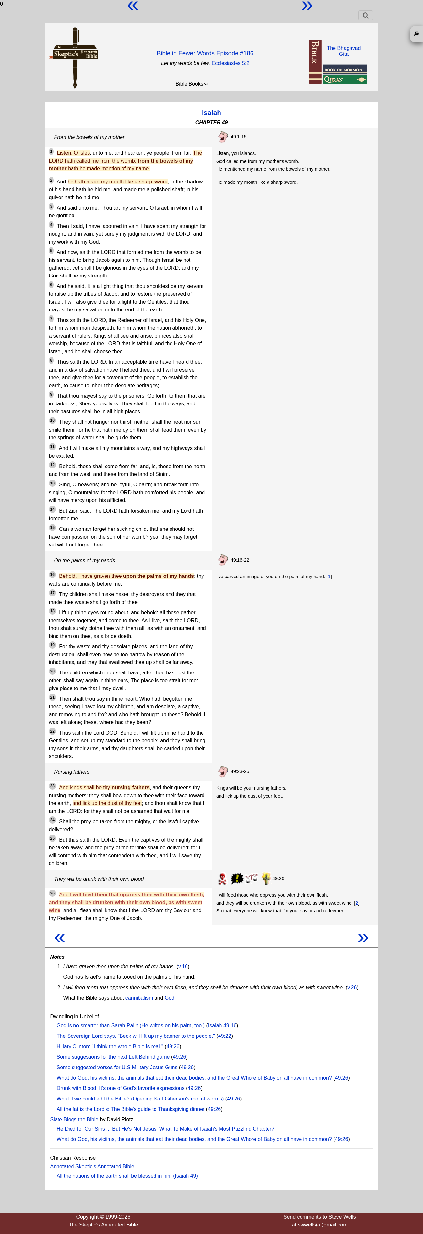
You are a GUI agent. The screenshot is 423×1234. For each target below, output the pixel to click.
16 (52, 574)
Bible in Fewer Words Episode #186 (205, 53)
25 (52, 838)
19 (52, 645)
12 (52, 465)
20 (52, 671)
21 (52, 697)
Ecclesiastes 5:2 (231, 63)
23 (52, 786)
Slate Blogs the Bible (74, 1119)
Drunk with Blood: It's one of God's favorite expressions (121, 1088)
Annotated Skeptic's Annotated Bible (92, 1166)
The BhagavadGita (344, 51)
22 (52, 731)
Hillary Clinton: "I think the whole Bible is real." (110, 1046)
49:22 (224, 1036)
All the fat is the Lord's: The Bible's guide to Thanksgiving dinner (131, 1109)
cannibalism (139, 998)
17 (52, 593)
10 (52, 420)
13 (52, 483)
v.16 (183, 966)
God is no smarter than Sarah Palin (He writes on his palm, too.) (131, 1025)
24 (52, 820)
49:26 (172, 1046)
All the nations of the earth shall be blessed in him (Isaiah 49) (127, 1176)
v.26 (352, 987)
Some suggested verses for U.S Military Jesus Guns (117, 1067)
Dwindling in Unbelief (74, 1016)
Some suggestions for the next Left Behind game (113, 1057)
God (169, 998)
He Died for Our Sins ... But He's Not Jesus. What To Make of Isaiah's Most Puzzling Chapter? (166, 1128)
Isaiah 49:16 (222, 1025)
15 (52, 527)
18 (52, 611)
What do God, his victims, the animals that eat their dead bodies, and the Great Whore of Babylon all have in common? (194, 1078)
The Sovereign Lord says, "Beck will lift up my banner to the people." (136, 1036)
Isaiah (211, 112)
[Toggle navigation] (365, 15)
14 (52, 509)
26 (52, 893)
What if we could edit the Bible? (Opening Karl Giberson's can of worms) (140, 1098)
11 (52, 446)
